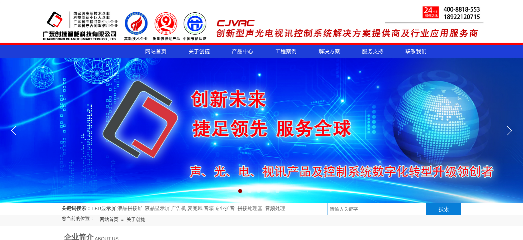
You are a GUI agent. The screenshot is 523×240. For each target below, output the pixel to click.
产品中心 (242, 51)
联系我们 (416, 51)
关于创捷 (199, 51)
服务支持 (372, 51)
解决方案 (329, 51)
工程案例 (286, 51)
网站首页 (155, 51)
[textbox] (377, 209)
